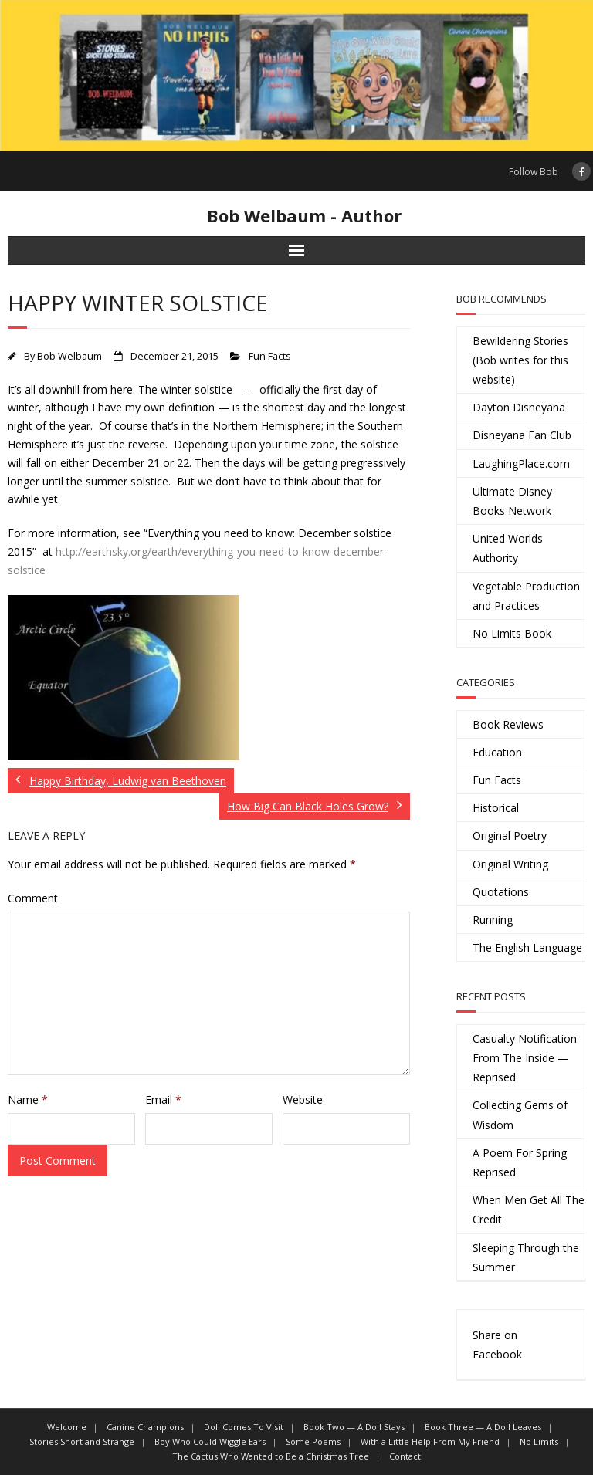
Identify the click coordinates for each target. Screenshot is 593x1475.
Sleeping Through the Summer (526, 1257)
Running (493, 919)
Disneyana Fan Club (522, 435)
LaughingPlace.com (521, 463)
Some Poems (313, 1441)
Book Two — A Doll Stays (354, 1427)
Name (28, 1099)
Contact (405, 1456)
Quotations (501, 892)
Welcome (66, 1427)
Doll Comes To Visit (243, 1427)
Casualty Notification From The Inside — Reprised (525, 1057)
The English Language (527, 947)
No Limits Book (512, 633)
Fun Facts (270, 356)
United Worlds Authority (508, 548)
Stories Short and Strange (81, 1441)
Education (497, 752)
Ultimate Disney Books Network (512, 501)
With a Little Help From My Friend (430, 1441)
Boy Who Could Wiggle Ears (210, 1441)
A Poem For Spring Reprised (520, 1162)
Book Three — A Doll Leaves (483, 1427)
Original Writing (510, 864)
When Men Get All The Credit (529, 1209)
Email (163, 1099)
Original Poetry (510, 835)
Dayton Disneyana (519, 407)
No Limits (539, 1441)
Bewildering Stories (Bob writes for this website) (520, 360)
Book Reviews (508, 724)
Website (303, 1099)
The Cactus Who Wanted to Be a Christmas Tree (270, 1456)
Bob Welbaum (69, 356)
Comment (33, 898)
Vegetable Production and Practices (526, 596)
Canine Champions (145, 1427)
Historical (496, 807)
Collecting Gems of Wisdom (520, 1115)
